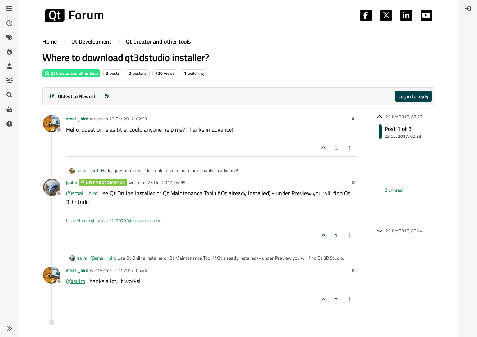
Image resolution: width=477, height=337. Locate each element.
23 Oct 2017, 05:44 (128, 270)
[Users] (9, 66)
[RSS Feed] (107, 96)
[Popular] (9, 52)
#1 (354, 118)
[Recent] (9, 23)
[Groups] (9, 80)
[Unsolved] (9, 123)
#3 (354, 270)
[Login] (467, 8)
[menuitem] (467, 8)
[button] (9, 328)
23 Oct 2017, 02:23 (128, 118)
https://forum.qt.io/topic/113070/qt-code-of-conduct (114, 220)
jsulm (71, 182)
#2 (354, 182)
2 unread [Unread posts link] (394, 190)
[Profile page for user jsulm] (51, 187)
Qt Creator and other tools (71, 73)
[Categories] (9, 8)
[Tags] (9, 37)
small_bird (77, 118)
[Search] (9, 95)
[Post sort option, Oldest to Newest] (72, 96)
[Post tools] (350, 148)
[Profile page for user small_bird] (51, 123)
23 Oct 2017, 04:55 (166, 182)
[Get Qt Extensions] (9, 109)
